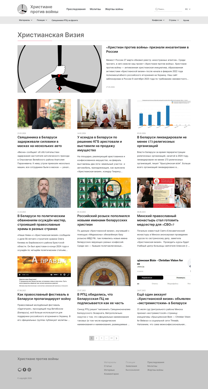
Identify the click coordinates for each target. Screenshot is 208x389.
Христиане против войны (44, 9)
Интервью (109, 370)
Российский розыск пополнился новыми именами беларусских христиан (103, 220)
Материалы (24, 20)
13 (111, 338)
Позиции (41, 20)
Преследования (76, 9)
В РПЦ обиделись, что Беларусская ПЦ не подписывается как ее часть (100, 298)
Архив (186, 20)
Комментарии (111, 373)
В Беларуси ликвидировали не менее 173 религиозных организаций (162, 141)
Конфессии (157, 20)
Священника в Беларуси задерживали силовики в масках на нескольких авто (40, 141)
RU (186, 9)
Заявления (131, 366)
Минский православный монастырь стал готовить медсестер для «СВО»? (158, 220)
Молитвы (95, 9)
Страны (172, 20)
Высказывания (132, 370)
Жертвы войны (114, 9)
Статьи (108, 366)
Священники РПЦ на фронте (65, 20)
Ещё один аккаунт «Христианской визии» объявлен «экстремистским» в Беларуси (164, 298)
